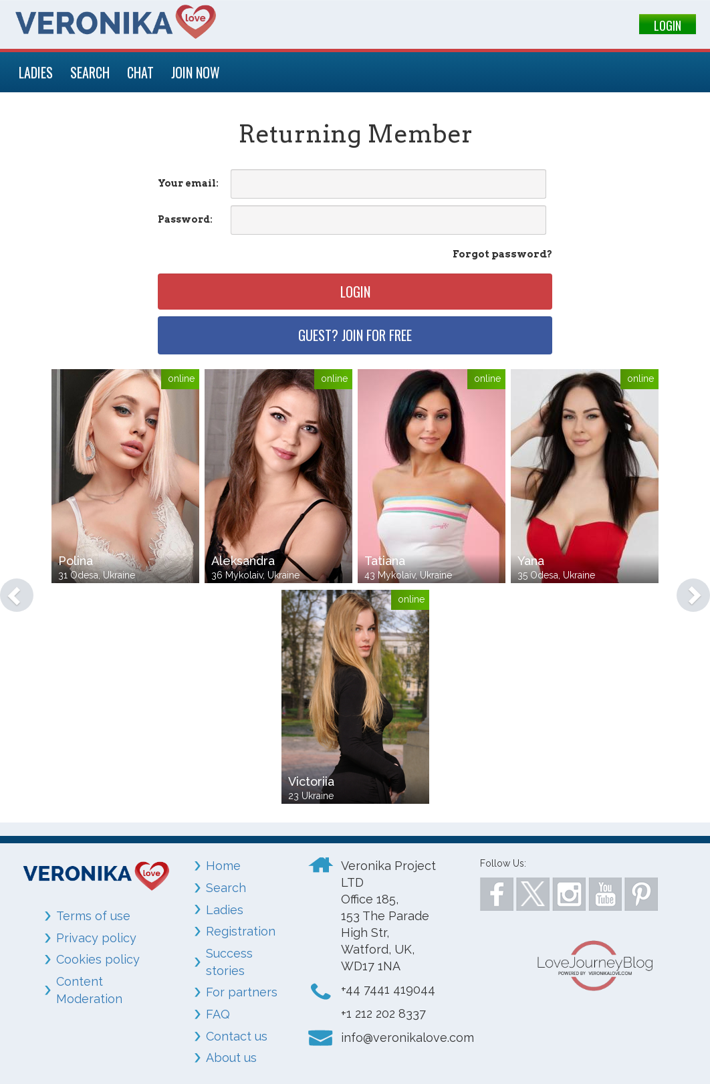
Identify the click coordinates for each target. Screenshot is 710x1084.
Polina (75, 561)
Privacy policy (96, 938)
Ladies (224, 910)
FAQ (218, 1014)
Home (223, 866)
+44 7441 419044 (388, 989)
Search (226, 888)
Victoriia (311, 781)
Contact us (236, 1036)
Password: (185, 219)
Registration (240, 931)
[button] (10, 588)
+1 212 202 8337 (383, 1013)
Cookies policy (98, 959)
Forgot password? (502, 254)
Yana (530, 561)
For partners (241, 992)
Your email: (188, 183)
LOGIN (667, 25)
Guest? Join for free (355, 335)
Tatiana (384, 561)
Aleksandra (243, 561)
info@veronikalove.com (407, 1038)
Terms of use (93, 916)
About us (231, 1058)
